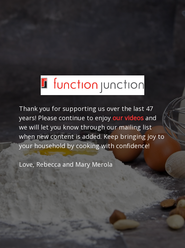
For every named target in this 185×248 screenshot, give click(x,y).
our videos (128, 118)
